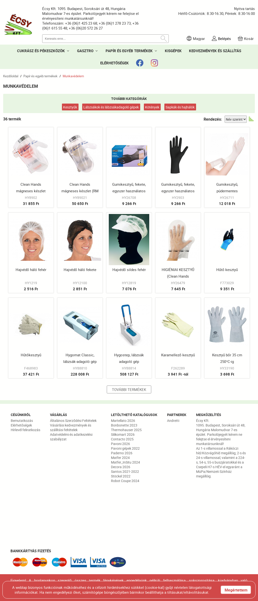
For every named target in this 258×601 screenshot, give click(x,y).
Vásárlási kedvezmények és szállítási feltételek (70, 427)
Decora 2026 (120, 467)
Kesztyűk (70, 107)
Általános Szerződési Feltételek (73, 420)
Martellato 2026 (123, 420)
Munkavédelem (73, 76)
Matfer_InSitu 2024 (125, 462)
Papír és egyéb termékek (40, 76)
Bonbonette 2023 (124, 425)
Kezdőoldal (10, 76)
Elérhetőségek (21, 425)
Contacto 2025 (122, 439)
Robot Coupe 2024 (125, 480)
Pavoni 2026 (120, 443)
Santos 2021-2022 (125, 471)
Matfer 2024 (120, 457)
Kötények (152, 107)
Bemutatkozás (22, 420)
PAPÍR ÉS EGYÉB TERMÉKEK (129, 50)
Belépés (224, 38)
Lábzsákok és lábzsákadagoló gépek (111, 107)
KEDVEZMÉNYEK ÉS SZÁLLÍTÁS (215, 50)
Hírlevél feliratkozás (25, 429)
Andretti (173, 420)
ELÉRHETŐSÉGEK (114, 62)
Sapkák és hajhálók (180, 107)
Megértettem (236, 590)
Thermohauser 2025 (126, 429)
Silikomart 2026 (123, 434)
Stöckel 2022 (120, 476)
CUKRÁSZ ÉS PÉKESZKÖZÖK (41, 50)
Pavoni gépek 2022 (125, 448)
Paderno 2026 (121, 453)
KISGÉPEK (173, 50)
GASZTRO (85, 50)
